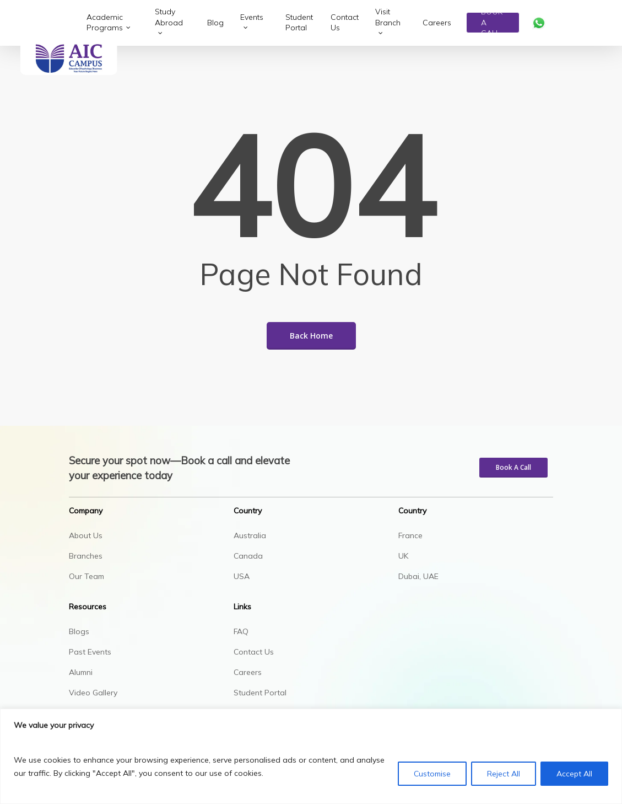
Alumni (81, 672)
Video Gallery (93, 693)
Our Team (86, 576)
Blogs (79, 631)
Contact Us (254, 652)
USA (242, 576)
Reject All (503, 774)
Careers (248, 672)
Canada (248, 556)
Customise (432, 774)
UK (403, 556)
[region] (311, 756)
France (410, 535)
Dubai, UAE (418, 576)
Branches (85, 556)
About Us (85, 535)
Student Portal (260, 693)
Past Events (90, 652)
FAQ (241, 631)
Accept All (574, 774)
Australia (250, 535)
